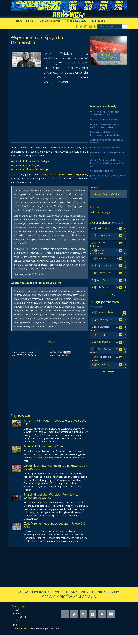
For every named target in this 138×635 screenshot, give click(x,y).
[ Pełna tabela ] (108, 294)
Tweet (51, 341)
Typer (17, 620)
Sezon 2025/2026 (77, 20)
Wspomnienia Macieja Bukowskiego (30, 169)
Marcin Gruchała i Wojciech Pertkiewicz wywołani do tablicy (51, 496)
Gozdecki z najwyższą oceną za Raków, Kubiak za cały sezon (55, 467)
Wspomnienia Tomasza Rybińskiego (30, 161)
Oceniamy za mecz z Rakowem (105, 147)
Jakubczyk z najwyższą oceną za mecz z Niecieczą (108, 177)
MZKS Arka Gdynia (51, 20)
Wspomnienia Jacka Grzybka (25, 165)
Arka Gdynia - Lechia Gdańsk (108, 56)
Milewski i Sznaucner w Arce (43, 446)
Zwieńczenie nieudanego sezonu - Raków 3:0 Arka (54, 525)
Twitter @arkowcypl (100, 212)
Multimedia (100, 20)
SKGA (17, 609)
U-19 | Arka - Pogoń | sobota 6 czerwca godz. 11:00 (55, 422)
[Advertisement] (49, 116)
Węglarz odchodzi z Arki (101, 170)
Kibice (30, 20)
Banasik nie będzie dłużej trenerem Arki (107, 154)
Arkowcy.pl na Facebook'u (106, 194)
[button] (124, 26)
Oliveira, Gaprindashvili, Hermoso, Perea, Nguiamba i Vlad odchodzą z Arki (107, 163)
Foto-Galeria (20, 617)
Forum (18, 20)
